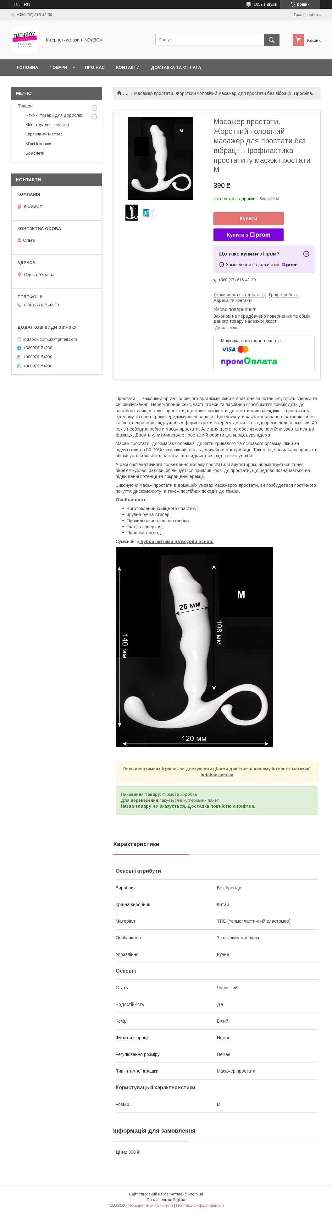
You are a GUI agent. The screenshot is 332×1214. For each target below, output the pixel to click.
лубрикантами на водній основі (176, 541)
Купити (248, 218)
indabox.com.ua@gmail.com (50, 339)
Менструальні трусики (47, 124)
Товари (58, 67)
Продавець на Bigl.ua (166, 1200)
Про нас (95, 67)
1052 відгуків (265, 4)
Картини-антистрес (44, 134)
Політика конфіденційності (200, 1205)
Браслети (34, 153)
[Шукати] (271, 40)
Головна (27, 67)
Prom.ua (195, 1194)
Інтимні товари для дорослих (54, 115)
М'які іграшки (38, 143)
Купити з (248, 235)
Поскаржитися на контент (150, 1205)
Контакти (128, 67)
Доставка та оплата (176, 67)
